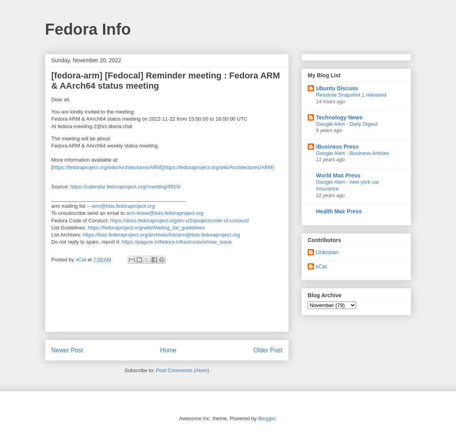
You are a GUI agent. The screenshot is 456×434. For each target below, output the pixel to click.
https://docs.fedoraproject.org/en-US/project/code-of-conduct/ (179, 221)
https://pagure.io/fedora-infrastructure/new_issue (176, 242)
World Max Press (338, 175)
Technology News (339, 117)
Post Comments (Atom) (182, 370)
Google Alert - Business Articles (352, 153)
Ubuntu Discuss (337, 88)
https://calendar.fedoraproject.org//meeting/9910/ (125, 187)
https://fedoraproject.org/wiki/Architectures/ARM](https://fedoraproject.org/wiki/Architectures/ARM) (163, 167)
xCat (321, 266)
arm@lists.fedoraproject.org (123, 206)
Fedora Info (88, 29)
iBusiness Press (337, 146)
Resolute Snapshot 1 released (351, 95)
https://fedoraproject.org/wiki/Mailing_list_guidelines (146, 228)
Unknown (327, 252)
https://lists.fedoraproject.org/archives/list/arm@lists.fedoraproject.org (161, 235)
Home (168, 350)
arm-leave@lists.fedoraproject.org (164, 213)
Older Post (267, 350)
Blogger (266, 418)
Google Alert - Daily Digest (347, 124)
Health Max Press (339, 211)
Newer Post (67, 350)
